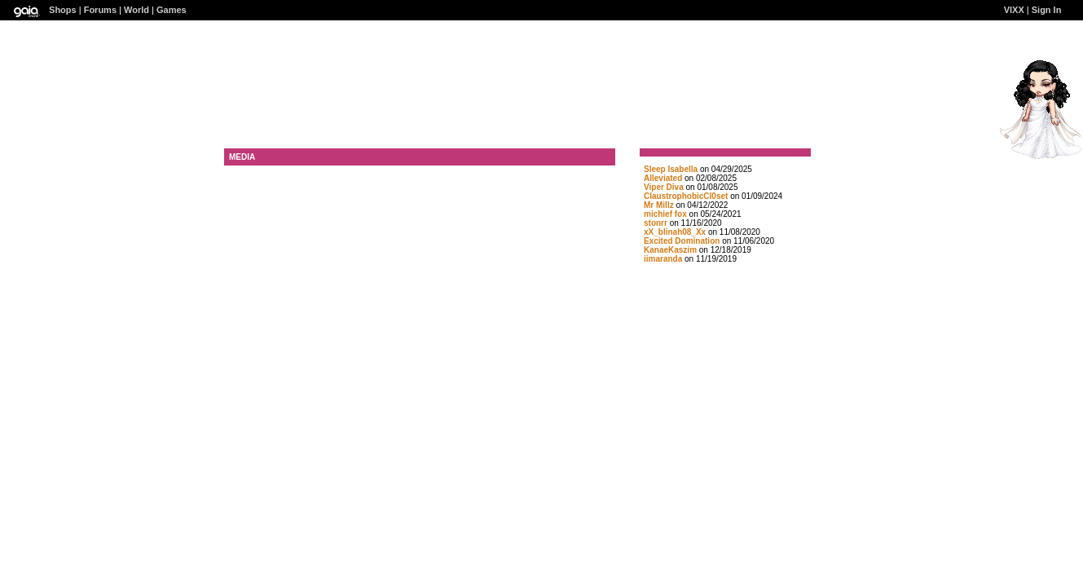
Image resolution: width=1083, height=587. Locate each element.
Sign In (1047, 10)
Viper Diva (664, 187)
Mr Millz (659, 205)
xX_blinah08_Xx (675, 231)
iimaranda (663, 258)
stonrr (655, 222)
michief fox (665, 214)
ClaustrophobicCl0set (686, 196)
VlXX (1014, 10)
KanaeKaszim (670, 249)
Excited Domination (682, 240)
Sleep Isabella (671, 169)
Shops (63, 10)
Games (171, 10)
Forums (100, 10)
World (136, 10)
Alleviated (663, 178)
